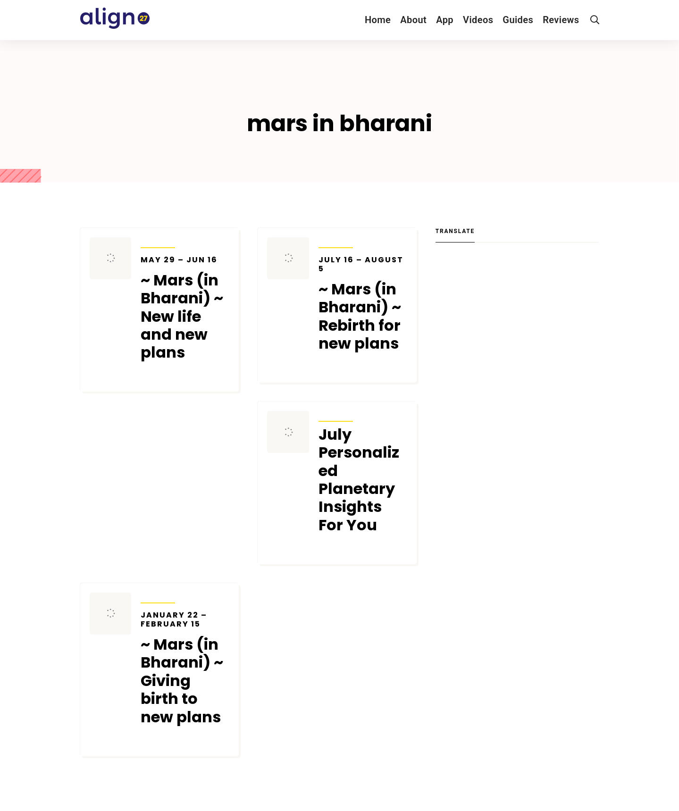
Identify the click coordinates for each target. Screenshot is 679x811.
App (444, 19)
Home (378, 19)
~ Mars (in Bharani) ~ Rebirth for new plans (363, 304)
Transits (158, 241)
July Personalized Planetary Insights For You (359, 480)
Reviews (561, 19)
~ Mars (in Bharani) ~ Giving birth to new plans (185, 668)
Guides (518, 19)
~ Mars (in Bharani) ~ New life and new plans (185, 308)
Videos (478, 19)
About (413, 19)
